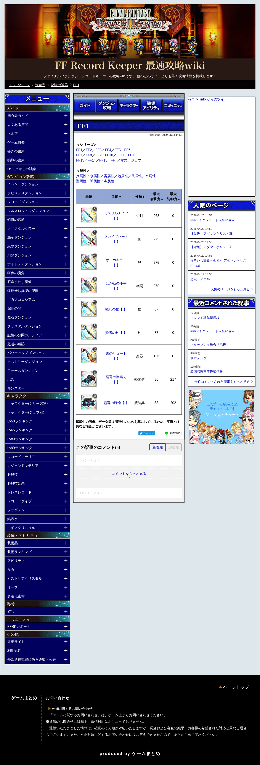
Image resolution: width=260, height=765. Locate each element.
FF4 (108, 150)
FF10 (109, 155)
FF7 (79, 155)
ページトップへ (199, 455)
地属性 (123, 176)
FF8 (89, 155)
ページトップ (236, 687)
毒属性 (109, 181)
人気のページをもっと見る (230, 289)
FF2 (89, 150)
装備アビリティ (151, 105)
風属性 (137, 176)
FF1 (79, 150)
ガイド (85, 105)
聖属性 (81, 181)
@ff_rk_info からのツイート (209, 99)
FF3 (98, 150)
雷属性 (109, 176)
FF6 (127, 150)
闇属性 (95, 181)
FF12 (132, 155)
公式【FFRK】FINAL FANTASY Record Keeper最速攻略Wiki (130, 66)
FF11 (121, 155)
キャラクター (129, 105)
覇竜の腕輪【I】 (116, 403)
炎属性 (81, 176)
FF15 (103, 160)
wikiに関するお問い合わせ (72, 708)
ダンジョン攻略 (107, 105)
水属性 (150, 176)
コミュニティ (173, 105)
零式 (123, 160)
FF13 (80, 160)
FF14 (92, 160)
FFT (114, 160)
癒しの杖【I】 (116, 309)
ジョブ (136, 160)
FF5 (118, 150)
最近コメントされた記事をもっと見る (222, 381)
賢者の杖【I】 (116, 333)
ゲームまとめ (146, 753)
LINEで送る (172, 433)
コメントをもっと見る (129, 473)
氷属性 (95, 176)
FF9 (98, 155)
